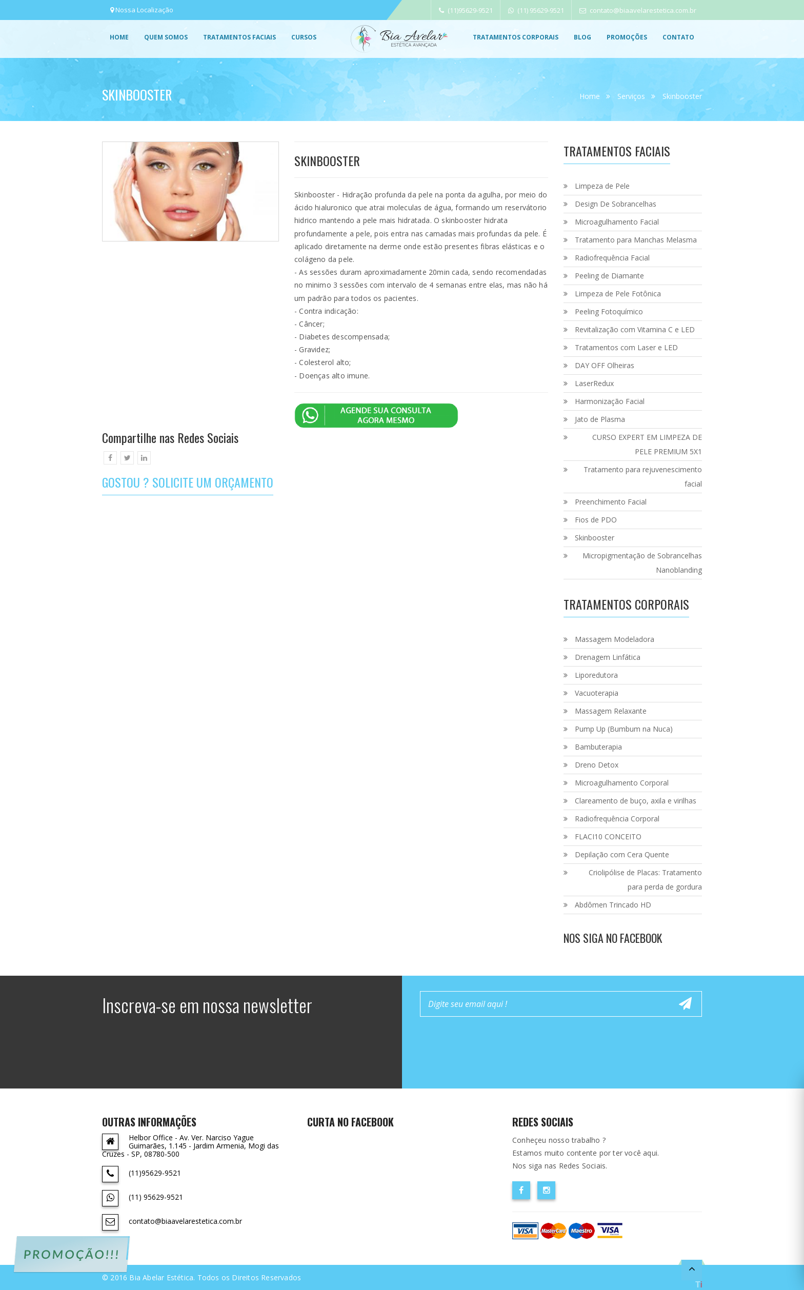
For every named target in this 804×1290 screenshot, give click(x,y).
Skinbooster (682, 96)
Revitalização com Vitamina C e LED (635, 329)
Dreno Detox (596, 765)
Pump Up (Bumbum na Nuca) (624, 729)
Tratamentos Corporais (515, 37)
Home (119, 37)
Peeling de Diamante (609, 275)
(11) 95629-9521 (536, 10)
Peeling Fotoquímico (609, 311)
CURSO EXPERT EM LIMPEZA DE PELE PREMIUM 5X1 (647, 444)
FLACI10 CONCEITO (608, 836)
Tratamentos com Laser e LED (626, 347)
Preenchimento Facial (611, 502)
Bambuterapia (598, 747)
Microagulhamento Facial (617, 222)
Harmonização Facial (610, 401)
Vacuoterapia (596, 693)
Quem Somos (166, 37)
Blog (582, 37)
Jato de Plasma (600, 419)
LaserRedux (594, 383)
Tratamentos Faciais (239, 37)
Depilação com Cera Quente (622, 854)
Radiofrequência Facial (612, 258)
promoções (627, 37)
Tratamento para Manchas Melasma (636, 240)
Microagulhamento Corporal (622, 783)
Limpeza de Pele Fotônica (618, 293)
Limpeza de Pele (602, 186)
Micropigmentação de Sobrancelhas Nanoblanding (642, 563)
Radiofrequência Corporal (617, 818)
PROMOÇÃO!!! (72, 1254)
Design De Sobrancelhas (615, 204)
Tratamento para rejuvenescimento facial (643, 477)
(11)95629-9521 (466, 10)
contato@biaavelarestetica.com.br (637, 10)
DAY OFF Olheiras (604, 365)
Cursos (303, 37)
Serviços (631, 96)
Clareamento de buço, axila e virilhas (635, 800)
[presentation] (498, 1044)
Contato (678, 37)
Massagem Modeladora (614, 639)
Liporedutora (596, 675)
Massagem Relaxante (611, 711)
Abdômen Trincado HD (613, 905)
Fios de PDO (596, 520)
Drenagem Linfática (607, 657)
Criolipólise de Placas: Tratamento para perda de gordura (645, 880)
